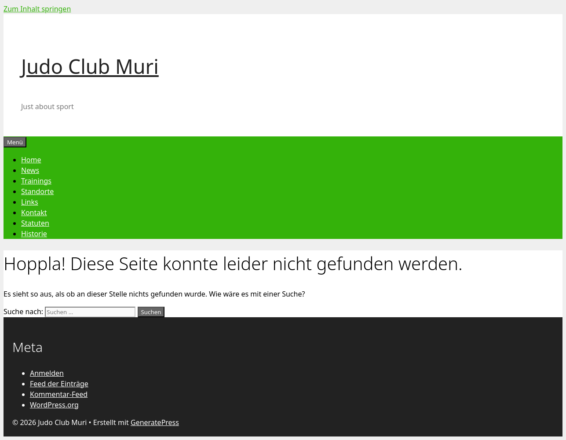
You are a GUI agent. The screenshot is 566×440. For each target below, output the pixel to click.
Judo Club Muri (90, 66)
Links (29, 202)
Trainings (36, 181)
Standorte (37, 191)
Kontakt (34, 212)
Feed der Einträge (59, 384)
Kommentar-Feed (59, 394)
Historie (34, 233)
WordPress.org (54, 405)
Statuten (35, 223)
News (30, 170)
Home (31, 160)
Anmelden (47, 373)
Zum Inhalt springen (37, 9)
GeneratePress (155, 422)
